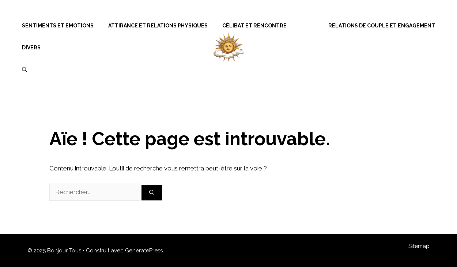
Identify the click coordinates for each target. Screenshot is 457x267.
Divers (31, 47)
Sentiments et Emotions (58, 26)
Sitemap (419, 246)
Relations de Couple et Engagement (381, 26)
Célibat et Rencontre (254, 26)
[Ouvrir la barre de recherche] (24, 69)
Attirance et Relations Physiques (158, 26)
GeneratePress (144, 250)
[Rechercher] (151, 192)
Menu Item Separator (307, 26)
